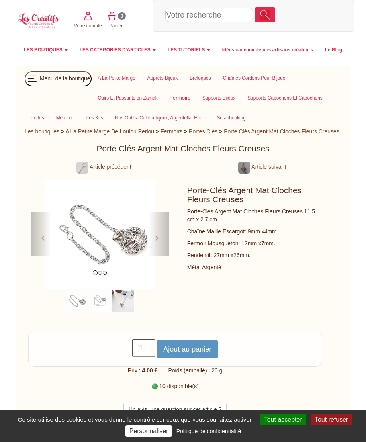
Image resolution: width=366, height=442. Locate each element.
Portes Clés (203, 131)
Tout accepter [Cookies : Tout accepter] (283, 419)
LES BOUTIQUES (46, 50)
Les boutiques (42, 131)
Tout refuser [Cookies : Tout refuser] (331, 419)
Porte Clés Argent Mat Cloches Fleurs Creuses (281, 131)
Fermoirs (171, 131)
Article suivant (262, 167)
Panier (319, 15)
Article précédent (103, 167)
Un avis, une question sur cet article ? (175, 409)
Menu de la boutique (58, 79)
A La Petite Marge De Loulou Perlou (109, 131)
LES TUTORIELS (189, 50)
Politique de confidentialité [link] (208, 431)
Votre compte (292, 15)
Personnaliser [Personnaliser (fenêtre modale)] (148, 431)
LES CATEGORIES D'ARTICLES (118, 50)
